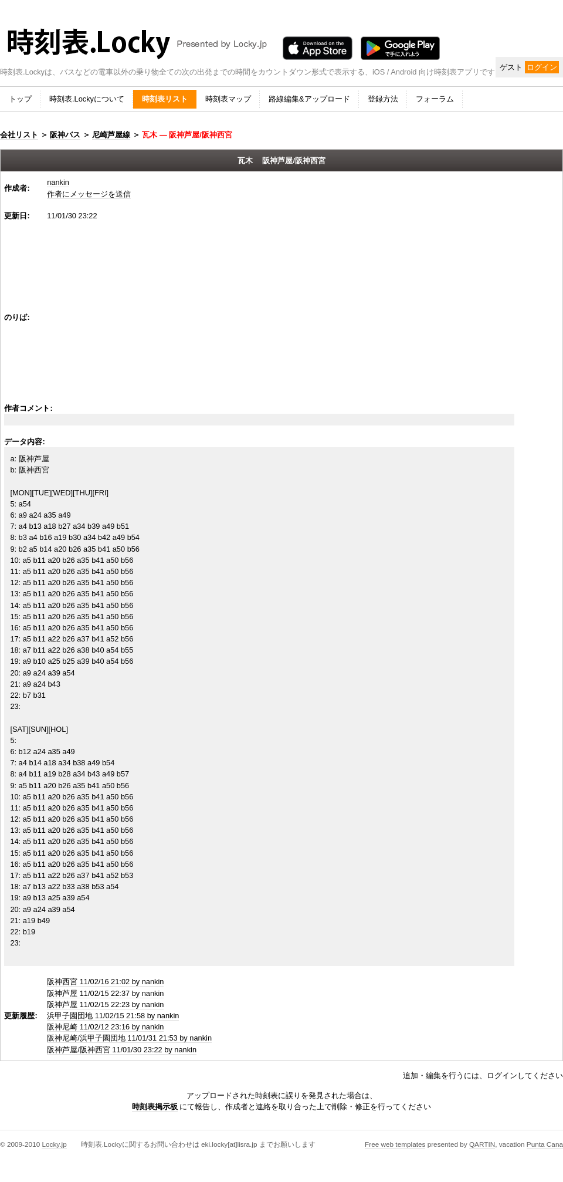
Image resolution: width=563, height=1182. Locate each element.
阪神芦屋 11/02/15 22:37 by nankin (105, 993)
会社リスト (19, 134)
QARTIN (482, 1144)
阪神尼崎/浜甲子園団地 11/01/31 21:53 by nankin (129, 1038)
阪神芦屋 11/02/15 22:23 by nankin (105, 1004)
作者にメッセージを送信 (89, 194)
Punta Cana (545, 1144)
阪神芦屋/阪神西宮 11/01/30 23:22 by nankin (121, 1049)
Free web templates (395, 1144)
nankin (58, 182)
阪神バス (65, 134)
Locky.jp (54, 1144)
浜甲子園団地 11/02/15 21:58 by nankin (113, 1015)
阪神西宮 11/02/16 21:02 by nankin (105, 981)
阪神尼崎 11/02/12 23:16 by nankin (105, 1026)
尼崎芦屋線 (111, 134)
